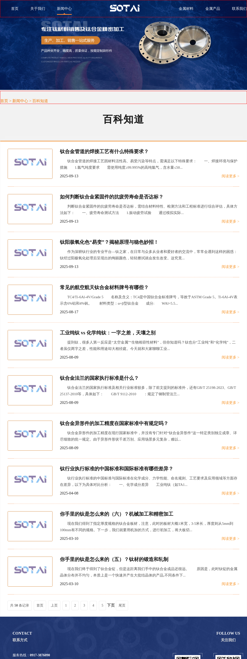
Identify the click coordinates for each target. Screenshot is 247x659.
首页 (14, 9)
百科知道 (40, 101)
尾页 (122, 605)
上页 (54, 605)
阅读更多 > (230, 176)
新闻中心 (20, 101)
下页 (111, 605)
